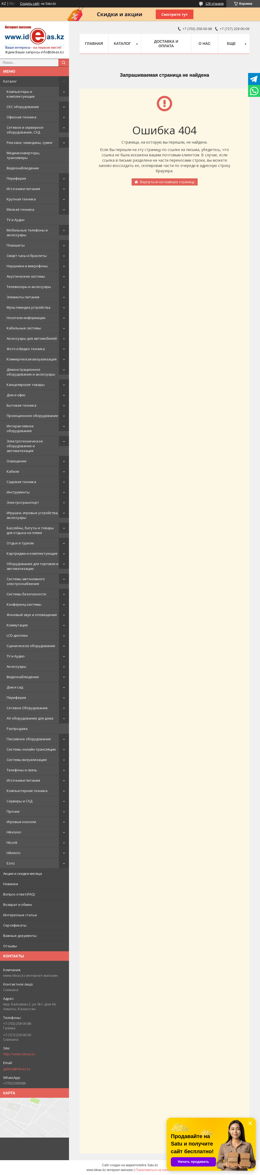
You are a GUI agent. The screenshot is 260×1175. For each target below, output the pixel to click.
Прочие (13, 811)
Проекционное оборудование (32, 415)
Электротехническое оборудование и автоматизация (25, 446)
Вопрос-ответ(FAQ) (19, 894)
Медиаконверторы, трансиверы (23, 155)
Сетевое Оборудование (27, 707)
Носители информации (26, 317)
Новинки (10, 883)
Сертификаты (15, 925)
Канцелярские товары (26, 384)
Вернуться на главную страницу (167, 181)
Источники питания (23, 188)
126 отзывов (214, 4)
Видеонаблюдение (23, 168)
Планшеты (16, 245)
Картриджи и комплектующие (32, 553)
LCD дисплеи (17, 635)
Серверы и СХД (19, 801)
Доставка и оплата (166, 43)
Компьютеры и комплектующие (21, 94)
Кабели (13, 471)
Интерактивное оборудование (20, 428)
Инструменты (18, 492)
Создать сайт (30, 4)
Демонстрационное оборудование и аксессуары (31, 372)
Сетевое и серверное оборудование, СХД (25, 130)
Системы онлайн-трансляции (31, 749)
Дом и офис (16, 395)
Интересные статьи (20, 915)
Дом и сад (15, 687)
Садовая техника (21, 481)
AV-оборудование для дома (30, 718)
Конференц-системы (24, 604)
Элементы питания (23, 297)
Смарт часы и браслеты (27, 255)
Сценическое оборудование (31, 645)
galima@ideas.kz (17, 1068)
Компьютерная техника (27, 790)
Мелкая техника (20, 209)
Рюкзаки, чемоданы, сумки (29, 142)
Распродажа (17, 728)
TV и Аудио (16, 219)
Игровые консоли (21, 821)
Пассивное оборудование (29, 739)
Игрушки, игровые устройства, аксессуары (32, 515)
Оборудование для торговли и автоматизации (32, 566)
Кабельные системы (24, 328)
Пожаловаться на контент (155, 1170)
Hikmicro (13, 852)
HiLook (12, 842)
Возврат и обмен (17, 904)
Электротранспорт (23, 502)
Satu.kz (152, 1165)
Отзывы (10, 946)
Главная (94, 43)
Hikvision (14, 832)
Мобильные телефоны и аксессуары (27, 232)
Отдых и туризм (20, 543)
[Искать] (63, 63)
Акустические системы (26, 276)
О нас (205, 43)
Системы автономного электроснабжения (26, 581)
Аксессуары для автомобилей (32, 338)
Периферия (16, 178)
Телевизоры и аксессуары (29, 286)
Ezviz (11, 863)
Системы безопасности (26, 594)
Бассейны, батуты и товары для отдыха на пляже (30, 530)
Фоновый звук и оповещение (32, 614)
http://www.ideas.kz (19, 1054)
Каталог (10, 81)
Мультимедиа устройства (28, 307)
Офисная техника (21, 117)
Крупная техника (21, 199)
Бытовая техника (21, 405)
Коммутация (17, 625)
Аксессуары (16, 666)
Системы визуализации (27, 759)
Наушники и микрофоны (27, 266)
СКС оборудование (23, 106)
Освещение (17, 461)
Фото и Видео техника (26, 348)
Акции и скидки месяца (22, 873)
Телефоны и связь (22, 770)
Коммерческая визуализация (32, 359)
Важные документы (20, 935)
